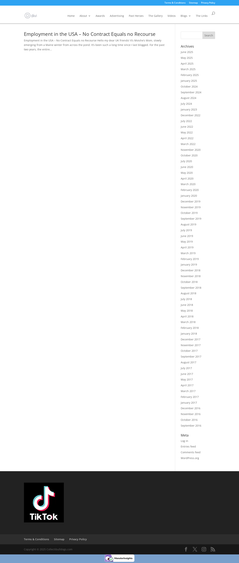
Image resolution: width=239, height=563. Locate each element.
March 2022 (188, 144)
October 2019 (189, 213)
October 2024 (189, 86)
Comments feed (191, 452)
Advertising (117, 16)
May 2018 (187, 310)
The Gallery (155, 16)
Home (71, 16)
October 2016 (189, 420)
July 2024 (186, 103)
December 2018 (190, 270)
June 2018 (187, 305)
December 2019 (190, 201)
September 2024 (191, 92)
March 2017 (188, 391)
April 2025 (187, 63)
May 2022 (187, 132)
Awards (100, 16)
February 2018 (190, 328)
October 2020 (189, 155)
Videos (171, 16)
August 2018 (188, 293)
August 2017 (188, 362)
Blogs (184, 16)
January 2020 (189, 195)
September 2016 (191, 425)
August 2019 (188, 224)
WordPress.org (190, 458)
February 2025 (190, 75)
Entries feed (188, 446)
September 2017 (191, 356)
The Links (202, 16)
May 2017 (187, 379)
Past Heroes (136, 16)
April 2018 (187, 316)
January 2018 (189, 333)
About (83, 16)
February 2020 (190, 190)
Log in (184, 441)
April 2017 (187, 385)
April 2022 (187, 138)
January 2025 (189, 80)
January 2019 (189, 264)
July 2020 (186, 161)
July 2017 (186, 368)
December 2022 (190, 115)
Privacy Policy (208, 3)
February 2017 (190, 397)
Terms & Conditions (175, 3)
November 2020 (191, 150)
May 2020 (187, 172)
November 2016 (191, 414)
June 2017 (187, 374)
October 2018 (189, 282)
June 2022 (187, 126)
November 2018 (191, 276)
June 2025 (187, 52)
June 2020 (187, 167)
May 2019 (187, 241)
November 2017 (191, 345)
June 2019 (187, 236)
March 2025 (188, 69)
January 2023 (189, 109)
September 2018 (191, 287)
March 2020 (188, 184)
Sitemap (193, 3)
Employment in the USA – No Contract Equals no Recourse (90, 34)
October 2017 (189, 351)
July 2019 (186, 230)
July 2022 (186, 121)
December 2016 (190, 408)
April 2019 (187, 247)
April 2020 (187, 178)
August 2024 (188, 98)
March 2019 (188, 253)
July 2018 (186, 299)
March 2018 (188, 322)
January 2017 (189, 402)
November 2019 (191, 207)
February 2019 (190, 259)
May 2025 (187, 58)
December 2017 (190, 339)
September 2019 (191, 218)
